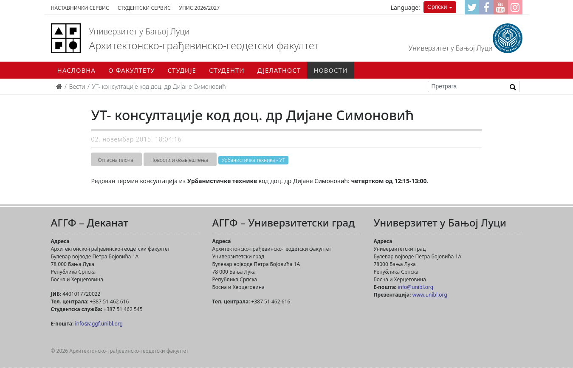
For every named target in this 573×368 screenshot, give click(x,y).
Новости (330, 70)
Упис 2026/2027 (199, 7)
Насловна (76, 70)
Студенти (227, 70)
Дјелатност (279, 70)
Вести (77, 86)
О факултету (131, 70)
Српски (437, 6)
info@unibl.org (415, 287)
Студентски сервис (144, 7)
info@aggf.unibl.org (98, 323)
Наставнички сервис (80, 7)
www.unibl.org (429, 294)
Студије (182, 70)
